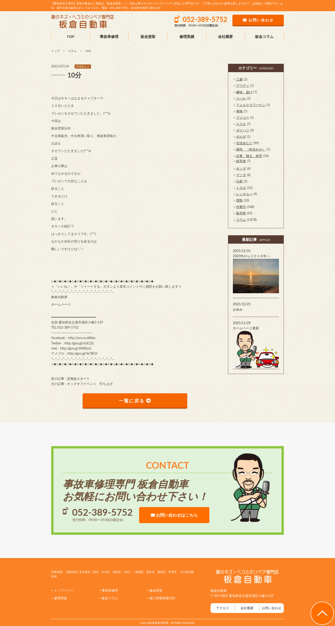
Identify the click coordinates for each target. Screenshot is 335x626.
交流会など (83, 66)
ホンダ (241, 168)
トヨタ (241, 188)
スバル (241, 98)
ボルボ (241, 136)
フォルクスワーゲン (250, 105)
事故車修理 (109, 36)
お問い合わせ (271, 608)
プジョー (242, 117)
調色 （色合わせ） (250, 149)
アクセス (222, 608)
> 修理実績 (59, 598)
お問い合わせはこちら (174, 515)
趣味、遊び (244, 92)
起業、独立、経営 (249, 156)
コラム (241, 220)
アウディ (242, 86)
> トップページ (62, 590)
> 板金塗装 (154, 590)
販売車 (241, 213)
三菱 (239, 79)
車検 (239, 111)
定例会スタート (78, 378)
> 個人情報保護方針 (161, 598)
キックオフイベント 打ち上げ (90, 384)
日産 (239, 181)
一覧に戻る (135, 400)
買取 (239, 200)
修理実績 (186, 36)
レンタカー (244, 194)
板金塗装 (148, 36)
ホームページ (61, 304)
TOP (70, 36)
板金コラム (264, 36)
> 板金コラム (108, 598)
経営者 (241, 161)
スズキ (241, 124)
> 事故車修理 (108, 590)
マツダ (241, 175)
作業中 (241, 207)
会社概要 (225, 36)
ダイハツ (242, 130)
